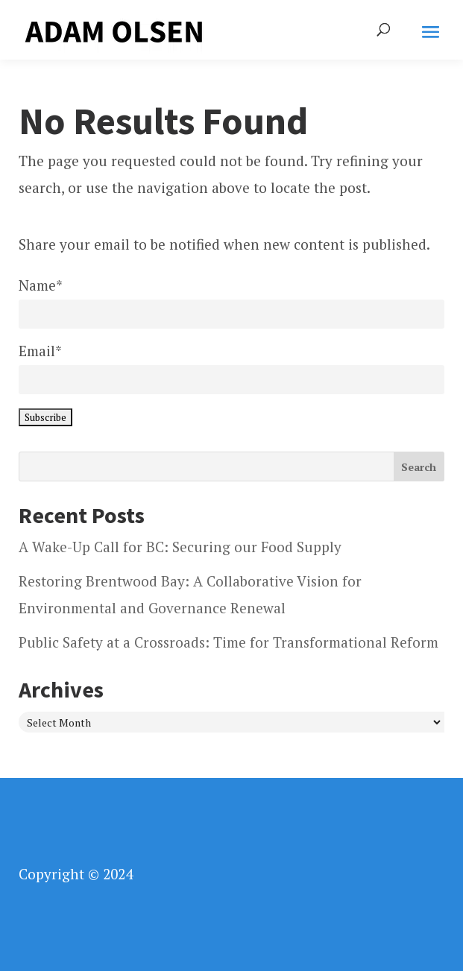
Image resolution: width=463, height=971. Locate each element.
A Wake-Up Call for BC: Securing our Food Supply (180, 546)
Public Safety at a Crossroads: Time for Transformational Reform (228, 642)
